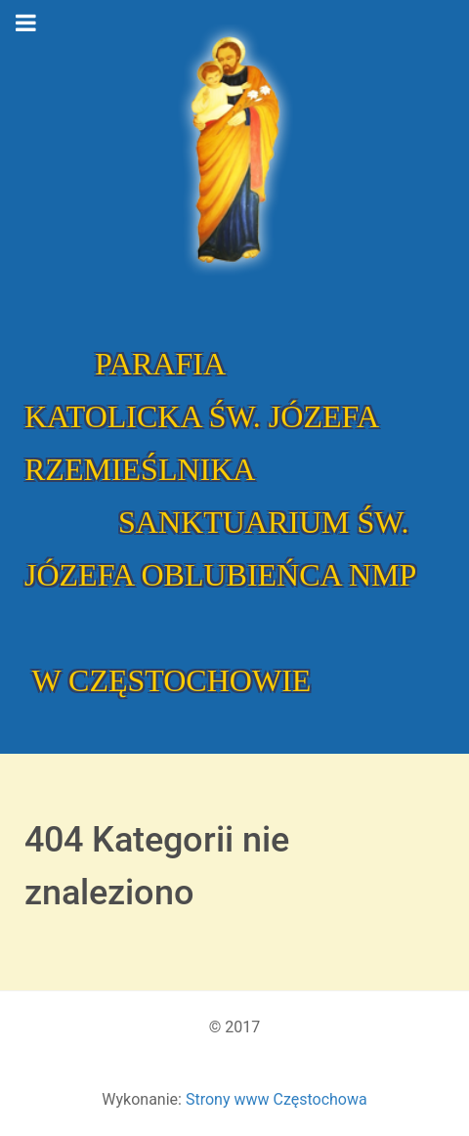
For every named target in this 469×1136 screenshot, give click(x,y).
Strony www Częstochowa (276, 1099)
